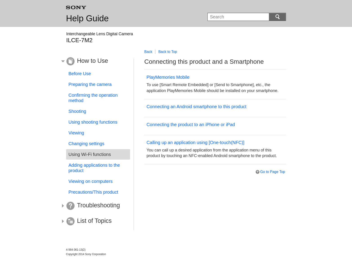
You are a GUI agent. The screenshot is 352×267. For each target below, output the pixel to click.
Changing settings (86, 143)
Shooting (77, 111)
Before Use (79, 73)
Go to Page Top (272, 172)
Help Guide (87, 18)
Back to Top (167, 52)
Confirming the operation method (93, 98)
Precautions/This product (93, 192)
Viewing (76, 132)
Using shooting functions (92, 122)
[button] (94, 61)
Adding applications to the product (94, 168)
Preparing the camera (90, 84)
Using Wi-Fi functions (89, 154)
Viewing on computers (90, 181)
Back (148, 52)
